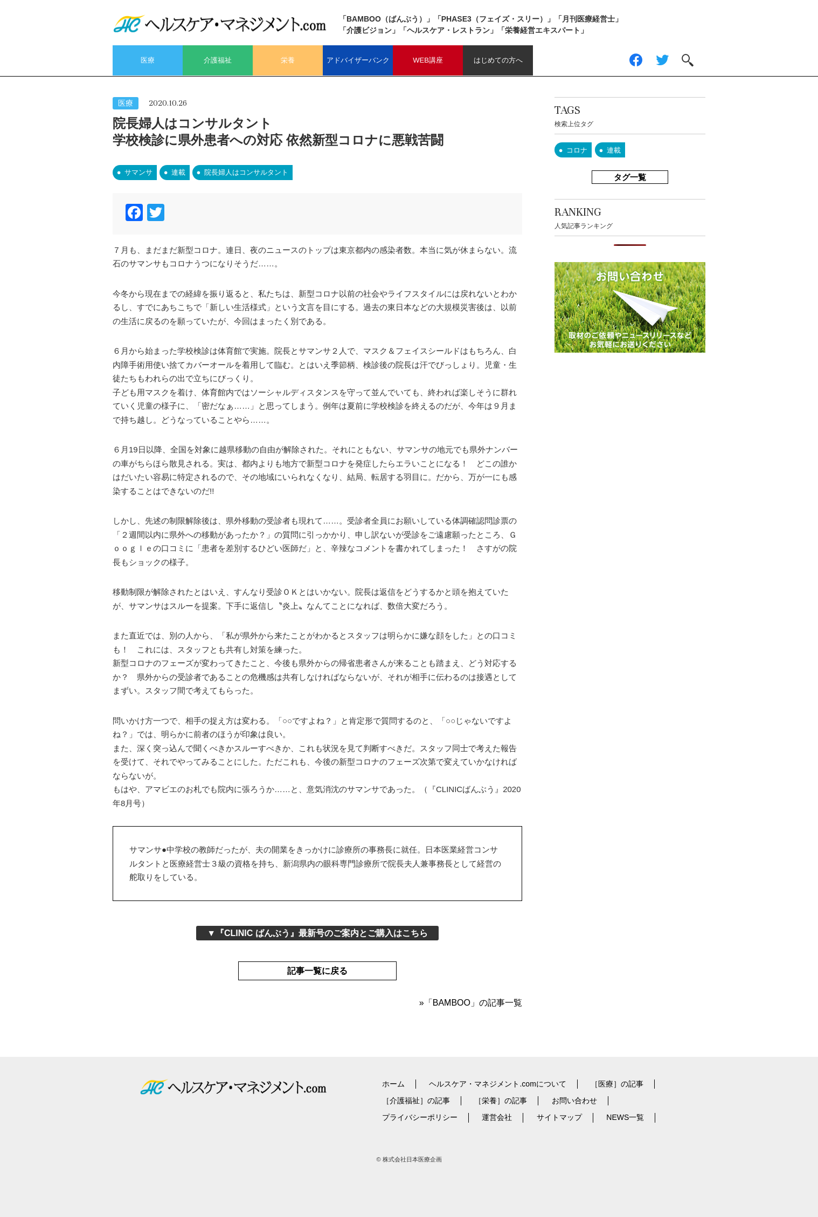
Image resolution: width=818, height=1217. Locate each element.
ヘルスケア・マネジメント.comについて (497, 1084)
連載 (178, 172)
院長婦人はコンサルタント (246, 172)
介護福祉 (218, 60)
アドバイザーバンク (358, 60)
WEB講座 (428, 60)
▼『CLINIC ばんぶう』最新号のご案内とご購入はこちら (317, 933)
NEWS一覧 (625, 1117)
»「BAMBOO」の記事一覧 (470, 1002)
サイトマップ (559, 1117)
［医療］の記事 (617, 1084)
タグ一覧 (630, 177)
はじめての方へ (498, 60)
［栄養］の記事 (500, 1100)
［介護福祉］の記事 (416, 1100)
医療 (148, 60)
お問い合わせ (574, 1100)
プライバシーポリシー (419, 1117)
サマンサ (138, 172)
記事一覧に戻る (317, 970)
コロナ (576, 150)
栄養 (288, 60)
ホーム (393, 1084)
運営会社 (497, 1117)
